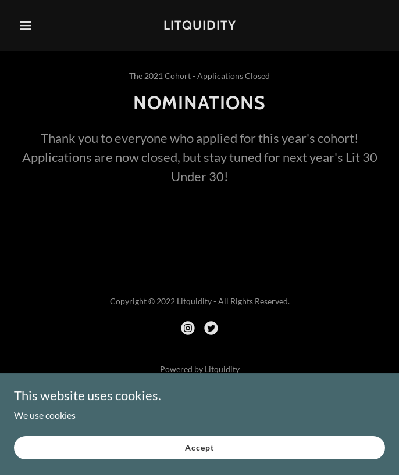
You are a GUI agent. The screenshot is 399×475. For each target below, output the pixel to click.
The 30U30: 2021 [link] (199, 401)
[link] (199, 25)
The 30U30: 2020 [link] (199, 417)
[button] (39, 25)
